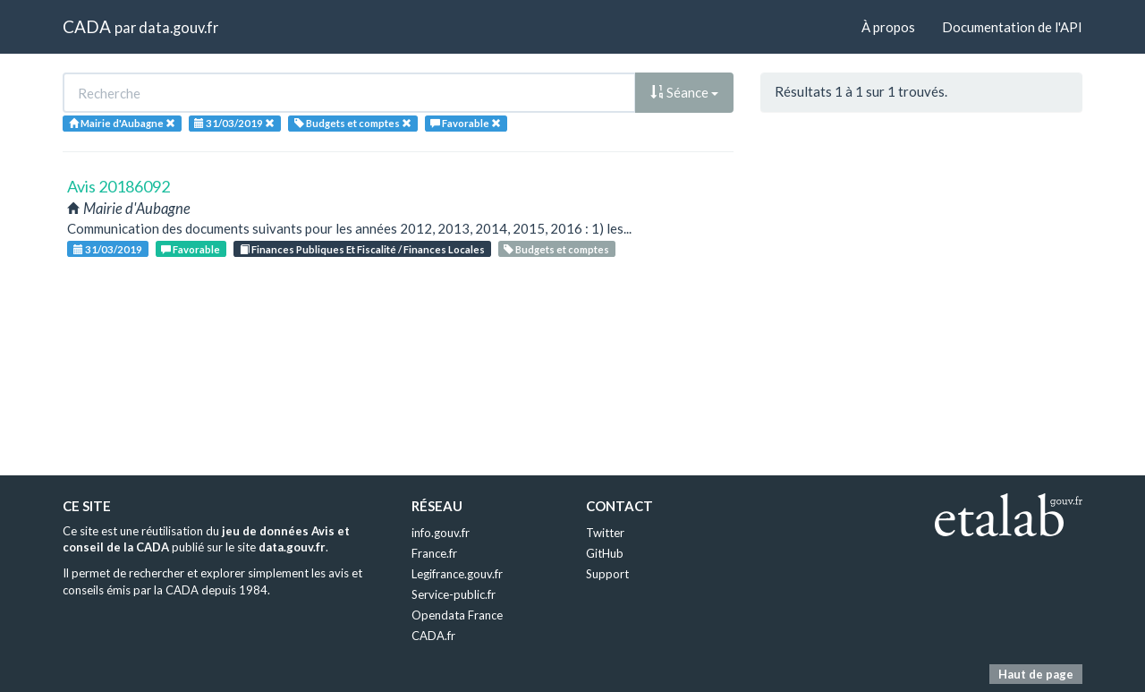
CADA (87, 26)
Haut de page (1035, 674)
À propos (888, 27)
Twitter (605, 532)
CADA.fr (433, 635)
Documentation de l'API (1012, 27)
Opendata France (457, 615)
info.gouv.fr (440, 532)
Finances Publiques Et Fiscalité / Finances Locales (362, 249)
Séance (684, 92)
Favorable (190, 249)
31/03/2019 (107, 249)
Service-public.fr (453, 594)
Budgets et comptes (556, 249)
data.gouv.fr (178, 27)
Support (607, 574)
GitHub (604, 553)
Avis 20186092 (118, 186)
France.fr (434, 553)
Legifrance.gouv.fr (457, 574)
